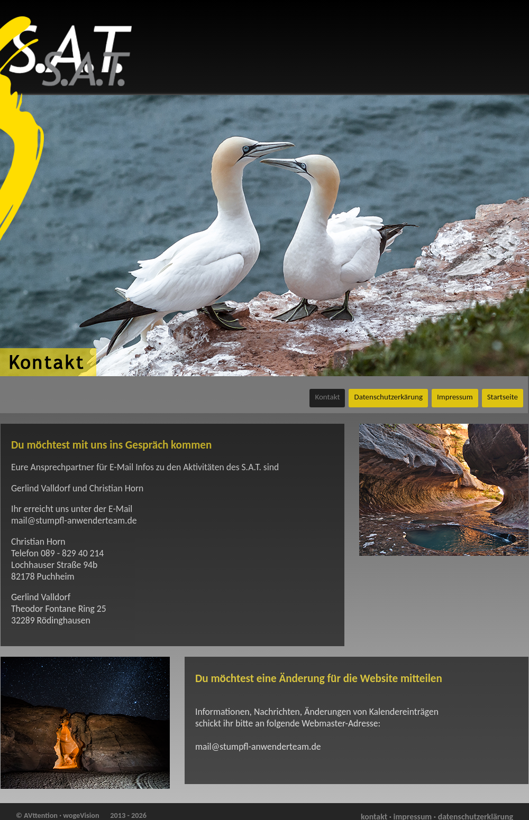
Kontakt (327, 397)
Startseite (502, 397)
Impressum (455, 397)
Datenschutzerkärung (388, 397)
